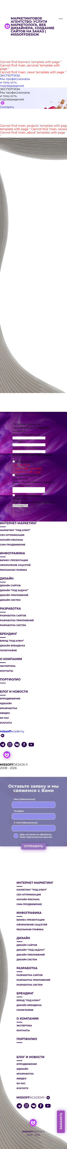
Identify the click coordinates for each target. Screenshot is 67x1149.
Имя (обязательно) (26, 434)
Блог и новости (14, 691)
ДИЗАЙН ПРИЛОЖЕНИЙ (14, 595)
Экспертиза (8, 666)
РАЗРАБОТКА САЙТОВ (13, 616)
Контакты (6, 671)
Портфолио (10, 679)
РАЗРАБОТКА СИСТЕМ (13, 625)
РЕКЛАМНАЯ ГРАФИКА (13, 570)
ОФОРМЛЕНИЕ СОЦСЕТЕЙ (15, 565)
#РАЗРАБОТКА (8, 708)
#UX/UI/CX (6, 723)
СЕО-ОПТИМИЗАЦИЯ (12, 535)
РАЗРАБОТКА (10, 608)
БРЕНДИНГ (8, 633)
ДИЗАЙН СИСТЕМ (10, 600)
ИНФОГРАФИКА (12, 553)
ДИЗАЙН (7, 578)
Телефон (19, 441)
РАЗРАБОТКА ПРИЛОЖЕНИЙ (17, 620)
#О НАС (4, 718)
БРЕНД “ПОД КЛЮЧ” (12, 641)
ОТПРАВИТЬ (20, 505)
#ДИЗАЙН (6, 703)
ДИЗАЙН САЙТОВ (10, 586)
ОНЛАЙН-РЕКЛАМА (11, 540)
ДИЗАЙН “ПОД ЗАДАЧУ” (14, 590)
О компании (11, 659)
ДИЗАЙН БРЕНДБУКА (12, 646)
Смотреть (7, 107)
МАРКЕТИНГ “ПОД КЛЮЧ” (15, 530)
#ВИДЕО (5, 713)
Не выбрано (25, 461)
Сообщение (21, 485)
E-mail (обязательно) (28, 448)
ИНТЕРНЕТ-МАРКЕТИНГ (18, 523)
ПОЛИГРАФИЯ (8, 650)
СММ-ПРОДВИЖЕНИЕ (12, 545)
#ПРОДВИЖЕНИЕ (10, 699)
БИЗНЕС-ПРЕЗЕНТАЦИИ (14, 560)
